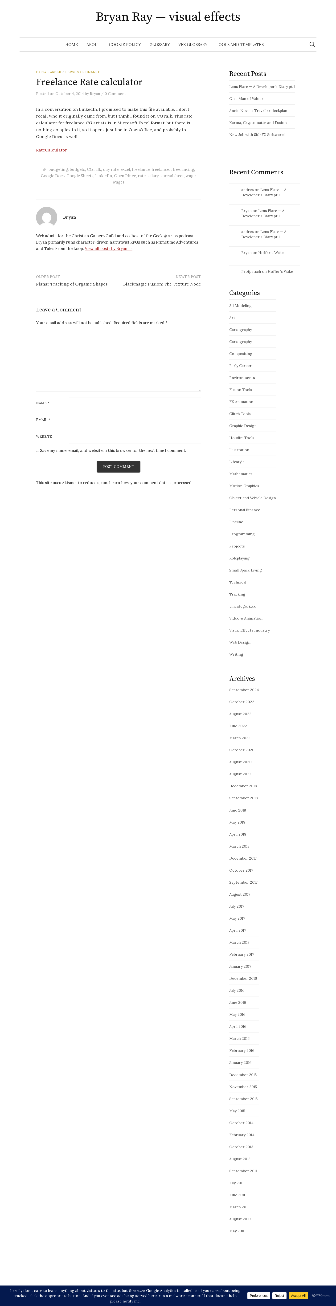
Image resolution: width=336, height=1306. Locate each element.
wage (191, 175)
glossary (159, 44)
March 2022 (239, 737)
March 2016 (239, 1038)
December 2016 (243, 978)
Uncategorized (242, 606)
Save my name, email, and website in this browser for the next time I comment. (113, 450)
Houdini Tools (241, 437)
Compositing (240, 353)
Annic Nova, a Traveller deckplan (258, 110)
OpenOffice (125, 175)
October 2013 (241, 1146)
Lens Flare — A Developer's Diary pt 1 (262, 86)
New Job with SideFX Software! (257, 134)
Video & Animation (245, 618)
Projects (237, 546)
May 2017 (237, 918)
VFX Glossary (192, 44)
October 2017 (241, 870)
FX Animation (241, 401)
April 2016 (237, 1026)
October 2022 (241, 701)
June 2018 (237, 810)
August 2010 (240, 1218)
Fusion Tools (240, 389)
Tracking (237, 594)
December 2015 (243, 1074)
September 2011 (243, 1170)
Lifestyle (237, 461)
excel (125, 169)
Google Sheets (79, 175)
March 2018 (239, 846)
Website (44, 436)
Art (232, 317)
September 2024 (244, 689)
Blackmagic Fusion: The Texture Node (162, 284)
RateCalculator (51, 150)
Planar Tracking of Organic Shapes (72, 284)
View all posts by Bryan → (108, 248)
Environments (242, 377)
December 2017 (243, 858)
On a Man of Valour (246, 98)
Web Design (239, 642)
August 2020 (240, 761)
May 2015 (237, 1110)
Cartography (240, 329)
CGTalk (94, 169)
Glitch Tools (240, 413)
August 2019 (240, 773)
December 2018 (243, 786)
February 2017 (241, 954)
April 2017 (237, 930)
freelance (141, 169)
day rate (111, 169)
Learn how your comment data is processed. (151, 482)
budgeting (58, 169)
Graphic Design (243, 425)
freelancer (161, 169)
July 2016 (236, 990)
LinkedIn (103, 175)
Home (71, 44)
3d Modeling (240, 305)
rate (142, 175)
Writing (236, 654)
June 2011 (237, 1194)
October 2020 (241, 749)
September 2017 (243, 882)
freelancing (183, 169)
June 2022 (238, 725)
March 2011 (239, 1206)
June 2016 (237, 1002)
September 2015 (243, 1098)
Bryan (246, 210)
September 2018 (243, 798)
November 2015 (243, 1086)
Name (42, 403)
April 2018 (237, 834)
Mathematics (241, 473)
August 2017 (239, 894)
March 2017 (239, 942)
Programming (242, 533)
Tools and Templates (240, 44)
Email (43, 420)
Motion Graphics (244, 485)
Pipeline (236, 521)
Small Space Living (245, 570)
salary (153, 175)
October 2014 (241, 1122)
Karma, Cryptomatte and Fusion (258, 122)
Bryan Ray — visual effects (168, 17)
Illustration (239, 449)
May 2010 (237, 1230)
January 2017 (240, 966)
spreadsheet (172, 175)
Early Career (48, 72)
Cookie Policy (125, 44)
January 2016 (240, 1062)
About (93, 44)
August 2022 (240, 713)
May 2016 (237, 1014)
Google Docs (53, 175)
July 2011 (236, 1182)
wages (118, 182)
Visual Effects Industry (249, 630)
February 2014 (241, 1134)
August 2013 (239, 1158)
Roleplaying (239, 558)
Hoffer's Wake (271, 252)
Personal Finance (82, 72)
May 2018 (237, 822)
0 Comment (115, 93)
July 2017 (236, 906)
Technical (237, 582)
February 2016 (241, 1050)
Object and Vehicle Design (252, 497)
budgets (77, 169)
